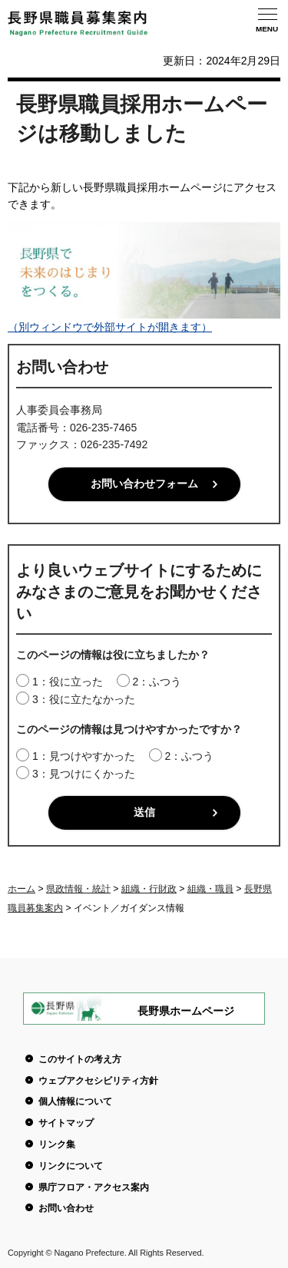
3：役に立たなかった (83, 699)
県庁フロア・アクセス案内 (93, 1187)
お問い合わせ (66, 1208)
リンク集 (56, 1144)
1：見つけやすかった (83, 756)
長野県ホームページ (185, 1011)
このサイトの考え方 (79, 1059)
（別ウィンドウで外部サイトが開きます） (144, 321)
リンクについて (70, 1166)
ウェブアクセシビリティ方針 (98, 1080)
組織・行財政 (149, 888)
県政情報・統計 (78, 888)
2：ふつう (156, 681)
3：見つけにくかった (83, 774)
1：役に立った (67, 681)
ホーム (21, 888)
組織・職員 (210, 888)
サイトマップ (66, 1123)
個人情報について (75, 1101)
